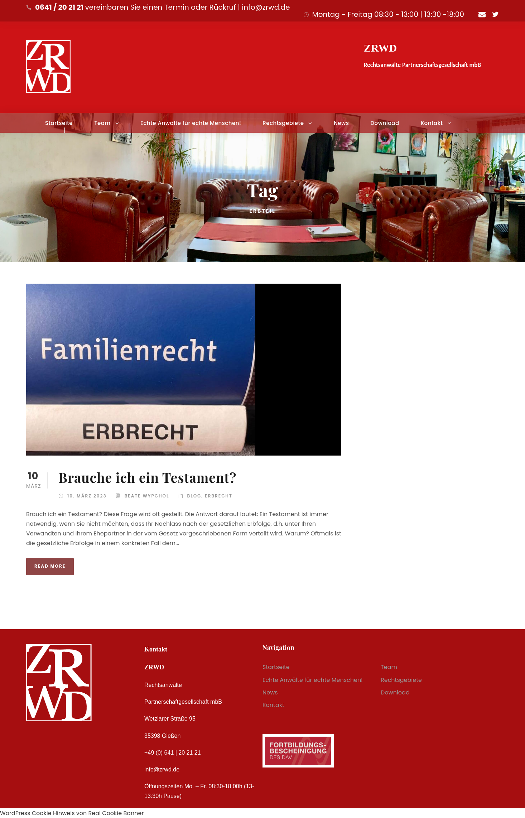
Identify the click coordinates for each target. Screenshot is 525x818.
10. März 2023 (87, 496)
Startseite (59, 123)
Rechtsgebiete (283, 123)
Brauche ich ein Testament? (147, 477)
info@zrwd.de (161, 769)
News (341, 123)
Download (384, 123)
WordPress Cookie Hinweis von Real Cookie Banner (72, 813)
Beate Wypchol (147, 496)
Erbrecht (218, 496)
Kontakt (432, 123)
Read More (50, 566)
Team (102, 123)
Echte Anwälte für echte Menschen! (190, 123)
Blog (194, 496)
